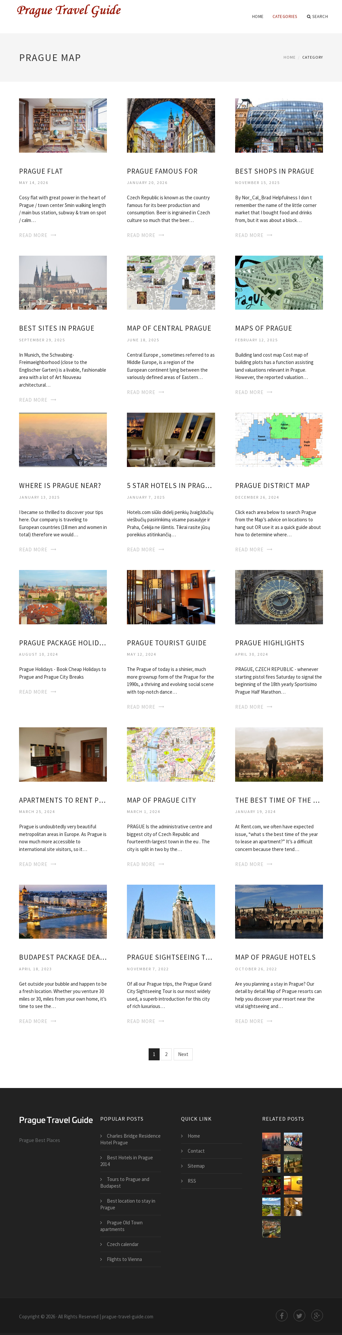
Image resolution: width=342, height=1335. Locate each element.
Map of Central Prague (169, 328)
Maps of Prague (263, 328)
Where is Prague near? (60, 485)
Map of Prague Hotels (275, 957)
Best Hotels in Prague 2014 (126, 1160)
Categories (285, 16)
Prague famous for (162, 171)
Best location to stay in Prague (127, 1204)
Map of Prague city (161, 800)
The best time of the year (279, 800)
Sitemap (196, 1166)
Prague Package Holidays (63, 642)
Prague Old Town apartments (121, 1225)
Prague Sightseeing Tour (171, 957)
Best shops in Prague (274, 171)
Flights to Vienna (124, 1259)
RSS (192, 1181)
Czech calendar (123, 1244)
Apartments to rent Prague (63, 800)
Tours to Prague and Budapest (124, 1182)
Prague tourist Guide (167, 642)
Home (258, 16)
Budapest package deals (63, 957)
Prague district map (272, 485)
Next (183, 1054)
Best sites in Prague (57, 328)
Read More (33, 235)
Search (317, 16)
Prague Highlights (270, 642)
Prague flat (41, 171)
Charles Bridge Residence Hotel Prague (130, 1139)
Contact (196, 1151)
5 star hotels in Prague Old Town (171, 485)
